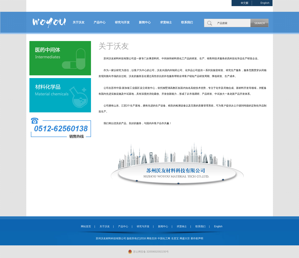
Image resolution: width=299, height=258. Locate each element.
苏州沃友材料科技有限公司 (119, 58)
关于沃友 (78, 22)
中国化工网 (164, 238)
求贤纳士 (166, 22)
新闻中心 (145, 22)
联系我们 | (200, 226)
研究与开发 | (143, 226)
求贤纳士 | (182, 226)
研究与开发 (122, 22)
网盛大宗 (185, 238)
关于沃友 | (105, 226)
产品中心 (99, 22)
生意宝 (175, 238)
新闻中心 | (163, 226)
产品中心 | (123, 226)
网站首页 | (88, 226)
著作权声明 (197, 238)
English (216, 226)
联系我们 (187, 22)
